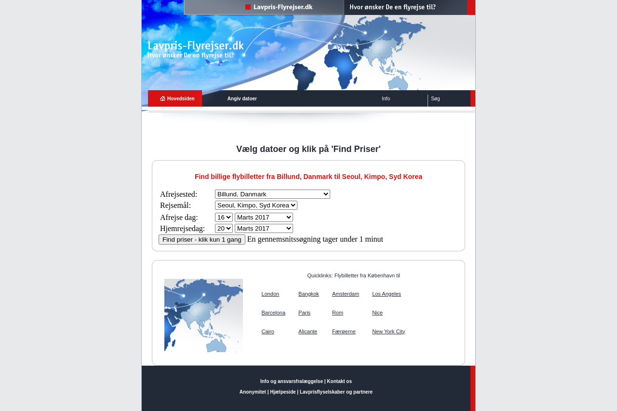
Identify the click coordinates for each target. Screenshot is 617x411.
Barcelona (274, 312)
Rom (337, 312)
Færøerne (344, 331)
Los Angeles (386, 294)
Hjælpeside (282, 392)
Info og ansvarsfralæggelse (291, 381)
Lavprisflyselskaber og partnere (336, 392)
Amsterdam (345, 294)
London (271, 294)
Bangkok (308, 294)
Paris (304, 312)
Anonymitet (253, 392)
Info (386, 98)
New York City (388, 331)
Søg (435, 98)
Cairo (268, 331)
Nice (377, 312)
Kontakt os (339, 381)
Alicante (307, 331)
